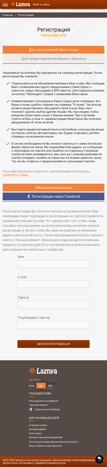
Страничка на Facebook (44, 409)
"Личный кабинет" (38, 405)
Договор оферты (37, 429)
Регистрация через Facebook (53, 196)
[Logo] (20, 4)
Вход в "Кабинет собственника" (45, 446)
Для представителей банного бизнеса (53, 58)
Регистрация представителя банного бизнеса (53, 441)
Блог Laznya (35, 433)
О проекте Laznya (38, 425)
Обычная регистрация (53, 187)
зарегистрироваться (53, 344)
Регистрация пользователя (43, 401)
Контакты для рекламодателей (45, 437)
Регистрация (26, 15)
